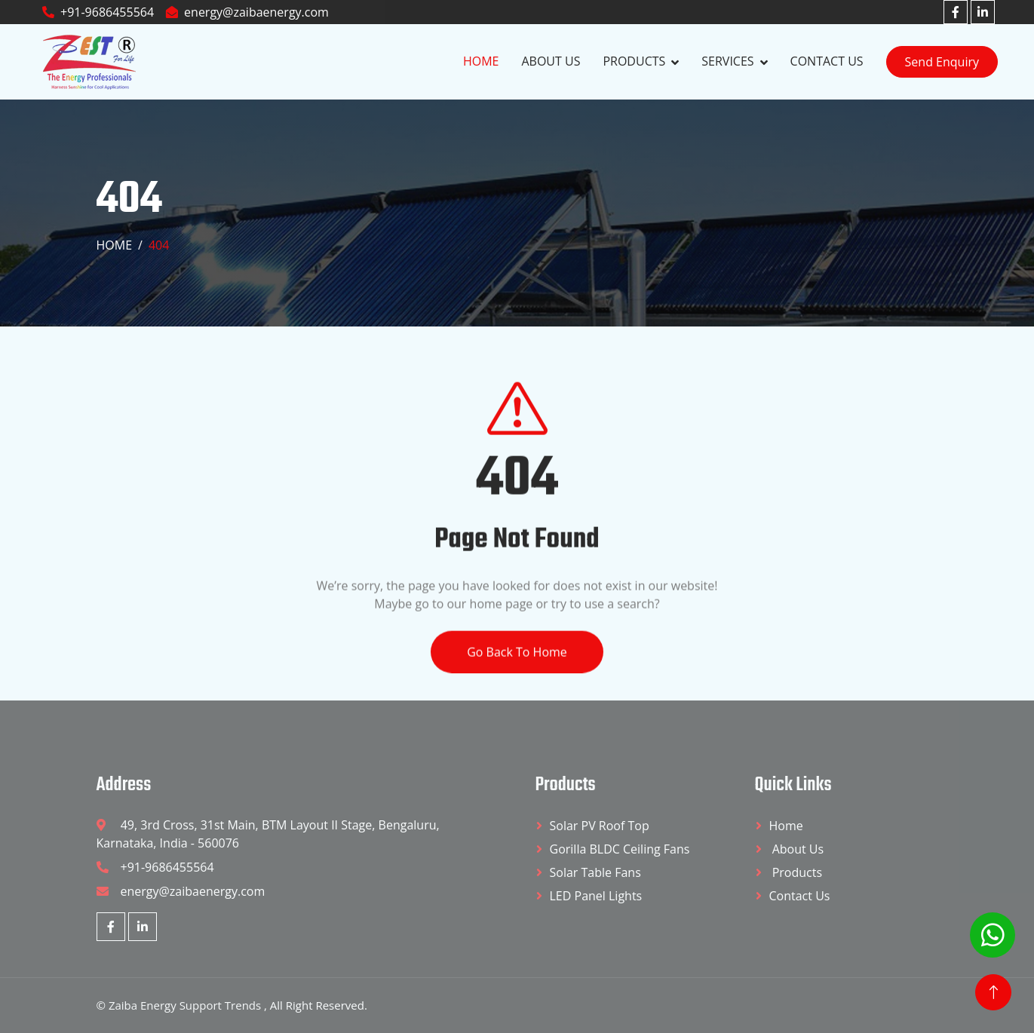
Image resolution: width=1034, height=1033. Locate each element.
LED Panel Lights (596, 895)
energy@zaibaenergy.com (247, 12)
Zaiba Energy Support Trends (186, 1005)
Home (481, 61)
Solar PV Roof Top (599, 825)
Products (634, 61)
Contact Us (827, 61)
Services (727, 61)
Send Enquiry (942, 62)
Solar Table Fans (595, 872)
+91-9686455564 (98, 12)
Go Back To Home (517, 674)
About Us (550, 61)
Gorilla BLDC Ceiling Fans (620, 849)
